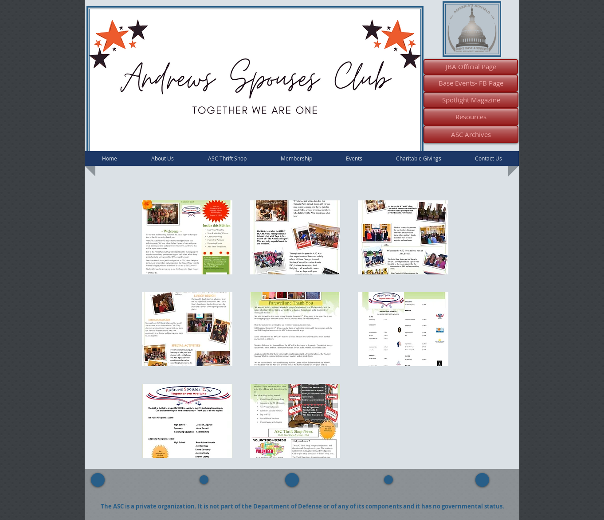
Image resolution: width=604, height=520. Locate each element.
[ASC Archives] (471, 134)
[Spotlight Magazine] (471, 100)
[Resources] (471, 116)
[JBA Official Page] (471, 66)
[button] (187, 237)
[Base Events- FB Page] (471, 83)
